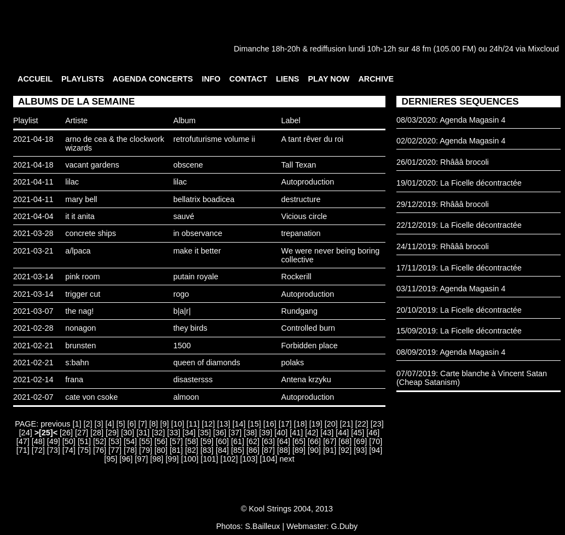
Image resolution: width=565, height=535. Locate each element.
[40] (280, 432)
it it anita (80, 216)
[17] (285, 423)
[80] (161, 450)
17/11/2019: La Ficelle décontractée (459, 267)
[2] (88, 423)
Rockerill (296, 276)
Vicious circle (304, 216)
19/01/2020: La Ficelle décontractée (459, 183)
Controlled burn (308, 328)
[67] (329, 441)
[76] (99, 450)
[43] (326, 432)
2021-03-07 (33, 311)
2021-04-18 (33, 139)
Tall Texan (298, 164)
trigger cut (82, 294)
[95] (110, 459)
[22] (361, 423)
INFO (210, 78)
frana (74, 379)
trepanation (301, 233)
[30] (127, 432)
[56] (161, 441)
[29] (112, 432)
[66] (314, 441)
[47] (23, 441)
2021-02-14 (33, 379)
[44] (342, 432)
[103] (248, 459)
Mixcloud (543, 48)
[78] (130, 450)
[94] (375, 450)
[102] (229, 459)
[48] (38, 441)
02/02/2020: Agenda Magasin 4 (450, 140)
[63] (268, 441)
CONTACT (248, 78)
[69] (360, 441)
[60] (222, 441)
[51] (84, 441)
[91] (329, 450)
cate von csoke (91, 397)
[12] (208, 423)
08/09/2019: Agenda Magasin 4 (450, 352)
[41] (296, 432)
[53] (115, 441)
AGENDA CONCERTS (153, 78)
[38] (250, 432)
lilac (72, 181)
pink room (82, 276)
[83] (207, 450)
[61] (237, 441)
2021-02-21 (33, 345)
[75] (84, 450)
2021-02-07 (33, 397)
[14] (239, 423)
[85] (237, 450)
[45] (357, 432)
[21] (346, 423)
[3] (99, 423)
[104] (268, 459)
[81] (176, 450)
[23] (377, 423)
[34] (188, 432)
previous (55, 423)
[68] (344, 441)
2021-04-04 (33, 216)
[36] (219, 432)
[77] (115, 450)
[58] (191, 441)
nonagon (80, 328)
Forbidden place (309, 345)
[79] (145, 450)
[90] (314, 450)
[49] (53, 441)
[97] (141, 459)
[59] (207, 441)
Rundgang (299, 311)
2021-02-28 (33, 328)
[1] (77, 423)
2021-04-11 (33, 181)
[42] (311, 432)
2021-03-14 (33, 276)
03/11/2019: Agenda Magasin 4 (450, 288)
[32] (158, 432)
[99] (171, 459)
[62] (253, 441)
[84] (222, 450)
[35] (204, 432)
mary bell (81, 199)
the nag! (79, 311)
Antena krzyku (306, 379)
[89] (298, 450)
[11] (193, 423)
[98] (156, 459)
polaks (292, 362)
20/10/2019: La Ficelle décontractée (459, 310)
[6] (132, 423)
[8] (153, 423)
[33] (173, 432)
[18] (300, 423)
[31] (142, 432)
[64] (283, 441)
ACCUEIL (35, 78)
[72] (38, 450)
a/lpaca (77, 250)
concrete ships (90, 233)
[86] (253, 450)
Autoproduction (308, 181)
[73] (53, 450)
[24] (25, 432)
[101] (209, 459)
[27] (81, 432)
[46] (372, 432)
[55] (145, 441)
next (286, 459)
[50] (69, 441)
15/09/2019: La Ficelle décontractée (459, 330)
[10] (178, 423)
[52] (99, 441)
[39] (265, 432)
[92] (344, 450)
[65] (298, 441)
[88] (283, 450)
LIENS (287, 78)
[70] (375, 441)
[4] (110, 423)
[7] (143, 423)
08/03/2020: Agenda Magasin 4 (450, 120)
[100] (189, 459)
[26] (66, 432)
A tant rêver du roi (312, 139)
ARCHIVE (376, 78)
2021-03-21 (33, 250)
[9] (164, 423)
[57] (176, 441)
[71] (23, 450)
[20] (331, 423)
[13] (223, 423)
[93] (360, 450)
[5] (121, 423)
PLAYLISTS (82, 78)
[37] (234, 432)
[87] (268, 450)
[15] (254, 423)
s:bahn (77, 362)
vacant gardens (92, 164)
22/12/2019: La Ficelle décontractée (459, 225)
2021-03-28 (33, 233)
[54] (130, 441)
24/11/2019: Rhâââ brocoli (442, 246)
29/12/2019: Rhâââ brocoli (442, 204)
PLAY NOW (328, 78)
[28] (96, 432)
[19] (315, 423)
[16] (269, 423)
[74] (69, 450)
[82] (191, 450)
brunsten (80, 345)
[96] (125, 459)
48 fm (421, 48)
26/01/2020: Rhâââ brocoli (442, 162)
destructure (301, 199)
